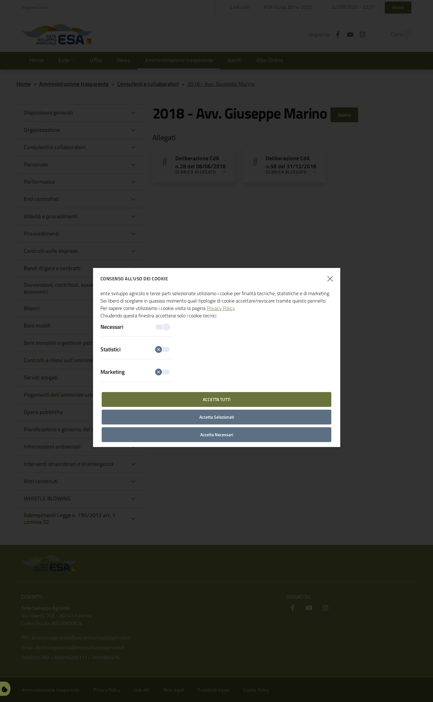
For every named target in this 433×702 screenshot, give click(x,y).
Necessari (135, 327)
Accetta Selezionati (216, 417)
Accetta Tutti (217, 399)
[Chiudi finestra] (330, 279)
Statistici (135, 349)
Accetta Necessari (216, 434)
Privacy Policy (221, 308)
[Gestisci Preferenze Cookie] (5, 688)
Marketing (135, 372)
